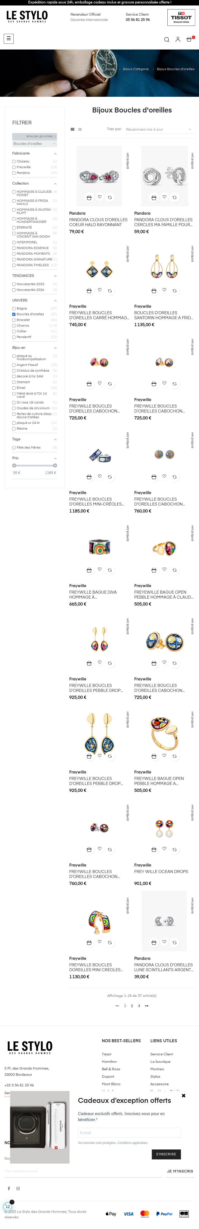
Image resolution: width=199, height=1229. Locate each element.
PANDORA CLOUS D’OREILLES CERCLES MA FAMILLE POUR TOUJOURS (163, 223)
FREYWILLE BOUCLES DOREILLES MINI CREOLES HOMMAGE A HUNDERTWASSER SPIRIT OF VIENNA (97, 968)
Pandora (77, 214)
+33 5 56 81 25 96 (19, 1085)
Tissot (107, 1054)
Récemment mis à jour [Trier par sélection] (160, 129)
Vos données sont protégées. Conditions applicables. (113, 1143)
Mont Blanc (111, 1084)
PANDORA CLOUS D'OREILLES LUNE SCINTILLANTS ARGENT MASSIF (163, 968)
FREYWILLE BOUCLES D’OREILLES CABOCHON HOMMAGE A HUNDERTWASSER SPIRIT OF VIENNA (97, 874)
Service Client (161, 1054)
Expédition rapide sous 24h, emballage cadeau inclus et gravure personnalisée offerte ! (99, 2)
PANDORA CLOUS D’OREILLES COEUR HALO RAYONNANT (98, 222)
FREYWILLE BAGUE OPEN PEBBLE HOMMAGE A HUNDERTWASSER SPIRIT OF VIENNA (162, 781)
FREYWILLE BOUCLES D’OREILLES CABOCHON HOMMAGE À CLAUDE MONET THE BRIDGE (98, 409)
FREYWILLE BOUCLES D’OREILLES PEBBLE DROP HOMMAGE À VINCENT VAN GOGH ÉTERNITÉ (96, 781)
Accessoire (159, 1084)
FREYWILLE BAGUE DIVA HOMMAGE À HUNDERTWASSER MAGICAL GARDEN (97, 595)
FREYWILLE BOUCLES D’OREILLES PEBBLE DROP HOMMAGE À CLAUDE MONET (98, 688)
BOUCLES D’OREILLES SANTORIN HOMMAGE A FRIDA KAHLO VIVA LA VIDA (164, 316)
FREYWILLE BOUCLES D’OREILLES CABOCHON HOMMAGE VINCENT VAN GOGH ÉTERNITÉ (159, 688)
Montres (157, 1069)
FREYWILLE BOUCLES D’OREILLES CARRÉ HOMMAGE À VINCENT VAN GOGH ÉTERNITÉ (99, 316)
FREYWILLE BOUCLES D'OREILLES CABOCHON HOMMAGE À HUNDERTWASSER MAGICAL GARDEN (162, 502)
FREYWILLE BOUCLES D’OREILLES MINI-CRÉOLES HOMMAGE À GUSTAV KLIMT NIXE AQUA (96, 502)
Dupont (108, 1076)
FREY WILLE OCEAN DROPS (161, 872)
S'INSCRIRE (166, 1154)
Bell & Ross (111, 1069)
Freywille (77, 307)
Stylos (155, 1076)
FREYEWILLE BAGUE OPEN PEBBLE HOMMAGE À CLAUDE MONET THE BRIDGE (164, 595)
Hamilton (109, 1062)
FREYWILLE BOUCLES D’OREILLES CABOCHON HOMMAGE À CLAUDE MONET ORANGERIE (163, 409)
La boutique (160, 1062)
